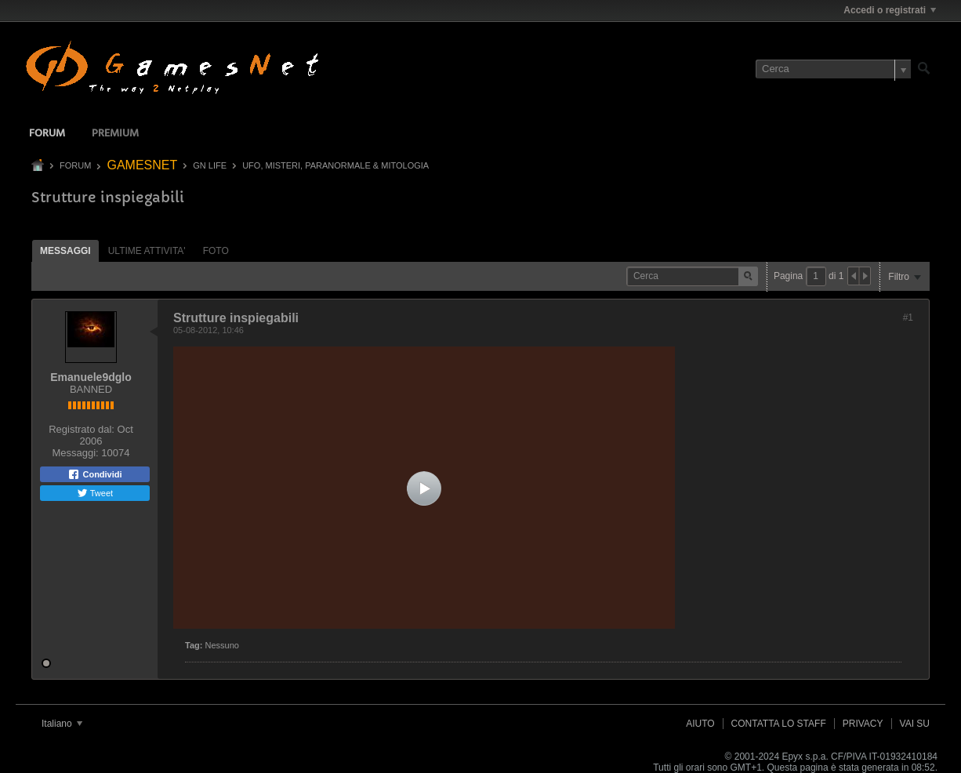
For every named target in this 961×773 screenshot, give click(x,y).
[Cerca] (833, 69)
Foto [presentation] (216, 250)
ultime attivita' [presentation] (147, 250)
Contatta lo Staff (778, 723)
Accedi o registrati (889, 10)
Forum (47, 134)
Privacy (863, 723)
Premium (115, 134)
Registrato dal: (81, 429)
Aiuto (700, 723)
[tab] (65, 250)
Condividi (94, 474)
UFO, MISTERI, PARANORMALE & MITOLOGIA (335, 165)
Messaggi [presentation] (65, 250)
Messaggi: (75, 453)
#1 (908, 317)
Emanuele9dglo (90, 377)
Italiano (62, 723)
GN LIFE (210, 165)
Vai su (915, 723)
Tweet (95, 493)
